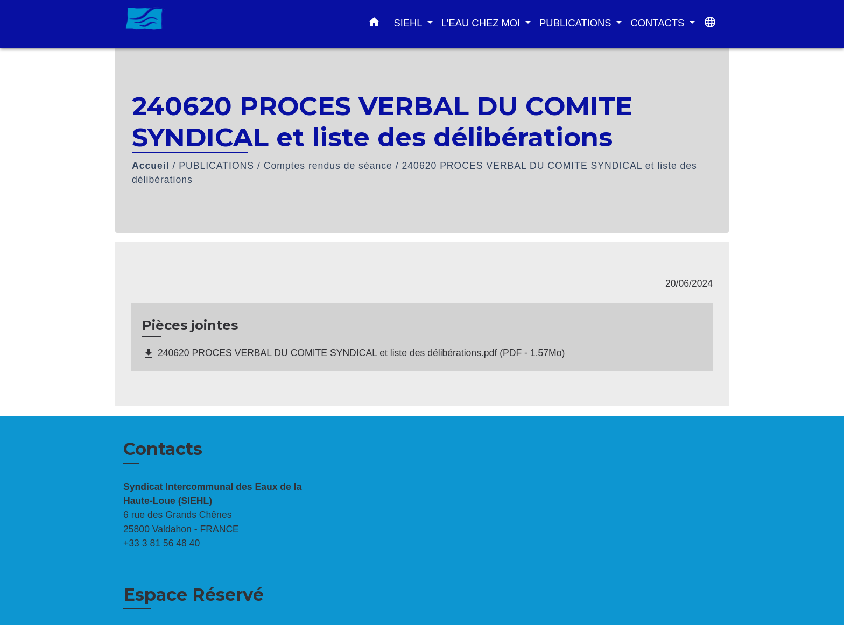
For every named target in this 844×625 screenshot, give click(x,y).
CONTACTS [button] (658, 23)
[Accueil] (190, 24)
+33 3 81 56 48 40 (161, 543)
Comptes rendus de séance (328, 165)
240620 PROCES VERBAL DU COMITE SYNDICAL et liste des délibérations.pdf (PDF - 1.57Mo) (353, 353)
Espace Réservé (193, 594)
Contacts (162, 449)
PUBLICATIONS (216, 165)
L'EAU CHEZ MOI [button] (482, 23)
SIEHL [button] (409, 23)
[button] (374, 24)
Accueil (151, 165)
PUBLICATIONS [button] (576, 23)
